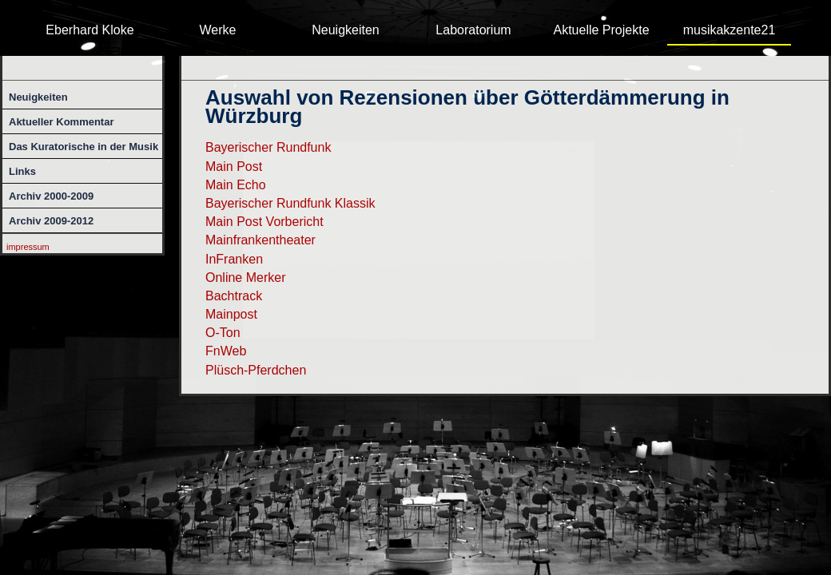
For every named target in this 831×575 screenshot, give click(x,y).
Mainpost (231, 314)
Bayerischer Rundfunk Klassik (290, 203)
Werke (218, 30)
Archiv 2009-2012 (51, 221)
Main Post (233, 166)
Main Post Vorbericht (264, 221)
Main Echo (235, 185)
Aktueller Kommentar (61, 122)
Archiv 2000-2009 (51, 196)
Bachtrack (233, 296)
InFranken (234, 259)
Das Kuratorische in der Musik (83, 147)
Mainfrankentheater (260, 240)
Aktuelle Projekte (601, 30)
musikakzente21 (729, 30)
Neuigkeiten (346, 30)
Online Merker (245, 277)
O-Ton (223, 332)
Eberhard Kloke (89, 30)
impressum (28, 247)
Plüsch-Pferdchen (255, 370)
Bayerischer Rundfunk (268, 147)
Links (22, 171)
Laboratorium (473, 30)
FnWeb (225, 351)
